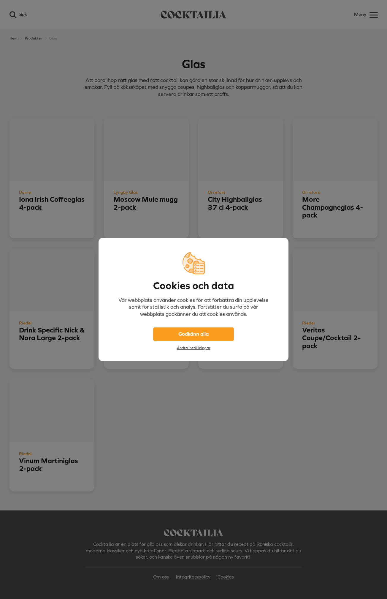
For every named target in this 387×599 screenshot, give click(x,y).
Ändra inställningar (193, 348)
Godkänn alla (193, 334)
